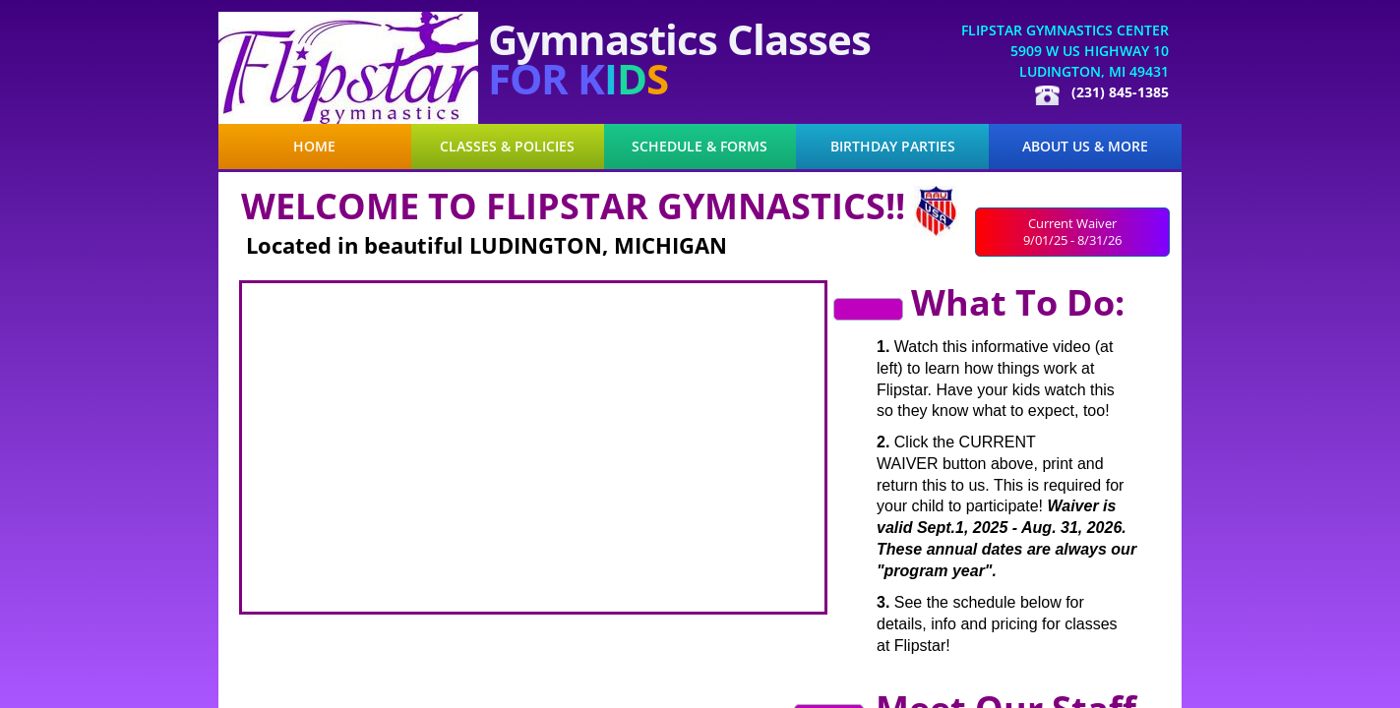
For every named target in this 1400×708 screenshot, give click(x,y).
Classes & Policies (507, 146)
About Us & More (1085, 146)
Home (314, 146)
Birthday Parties (892, 146)
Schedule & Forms (699, 146)
